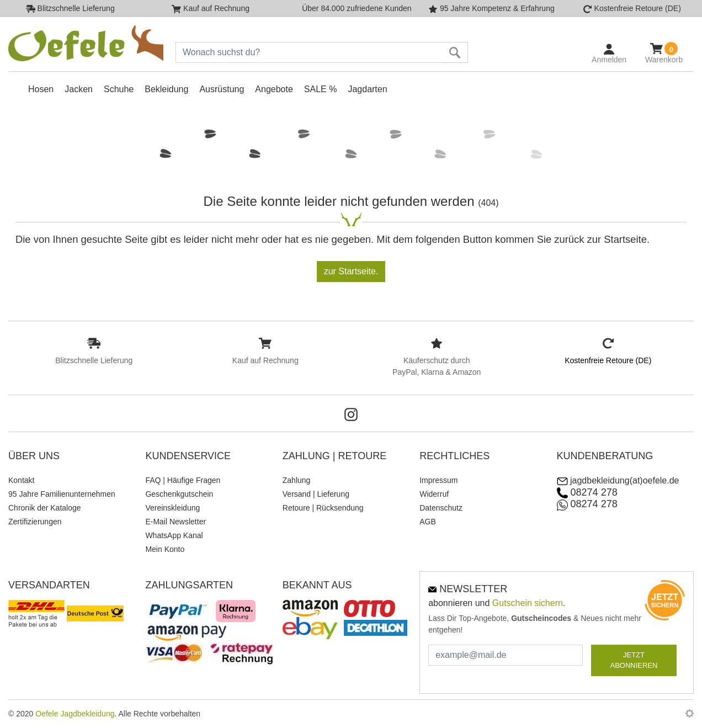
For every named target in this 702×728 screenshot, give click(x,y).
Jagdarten (367, 89)
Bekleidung (166, 89)
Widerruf (434, 494)
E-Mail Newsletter (175, 521)
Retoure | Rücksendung (323, 507)
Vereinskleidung (172, 507)
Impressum (438, 480)
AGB (427, 521)
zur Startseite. (351, 271)
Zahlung (297, 480)
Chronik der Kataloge (44, 507)
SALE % (320, 89)
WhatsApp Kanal (174, 535)
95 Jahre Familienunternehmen (61, 494)
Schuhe (119, 89)
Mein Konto (164, 549)
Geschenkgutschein (179, 494)
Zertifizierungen (35, 521)
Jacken (79, 89)
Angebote (274, 89)
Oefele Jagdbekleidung (74, 713)
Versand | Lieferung (316, 494)
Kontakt (21, 480)
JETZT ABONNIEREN (634, 660)
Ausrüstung (221, 89)
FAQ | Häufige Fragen (182, 480)
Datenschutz (440, 507)
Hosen (41, 89)
